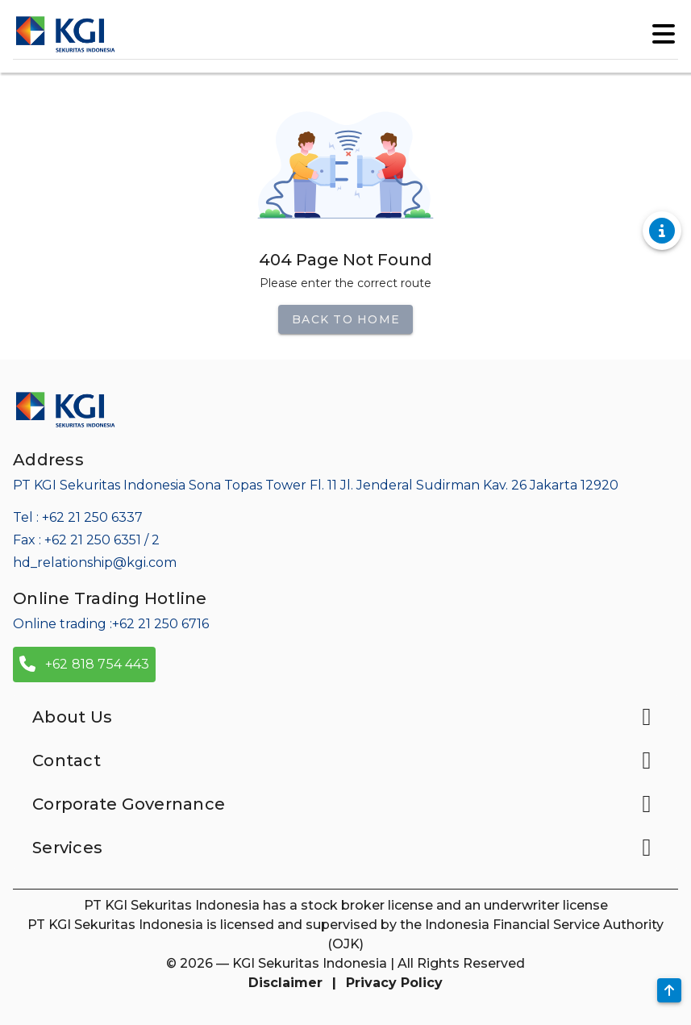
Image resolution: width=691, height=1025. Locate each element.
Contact (345, 760)
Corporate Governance (345, 804)
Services (345, 847)
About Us (345, 717)
